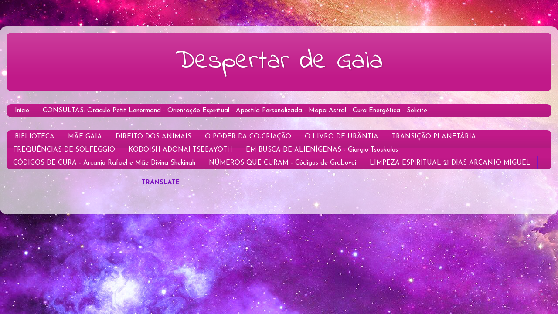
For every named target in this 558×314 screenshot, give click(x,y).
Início (22, 111)
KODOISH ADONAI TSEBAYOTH (180, 150)
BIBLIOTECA (34, 137)
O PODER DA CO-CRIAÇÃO (248, 137)
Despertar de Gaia (279, 61)
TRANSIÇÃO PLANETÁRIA (434, 137)
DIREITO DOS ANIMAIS (153, 137)
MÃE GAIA (85, 137)
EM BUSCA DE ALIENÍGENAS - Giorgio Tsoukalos (322, 150)
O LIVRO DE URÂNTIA (341, 137)
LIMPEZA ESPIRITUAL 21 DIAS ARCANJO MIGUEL (450, 163)
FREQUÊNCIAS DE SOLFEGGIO (64, 150)
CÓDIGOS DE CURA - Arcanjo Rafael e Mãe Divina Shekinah (104, 163)
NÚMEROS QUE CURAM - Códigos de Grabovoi (282, 163)
